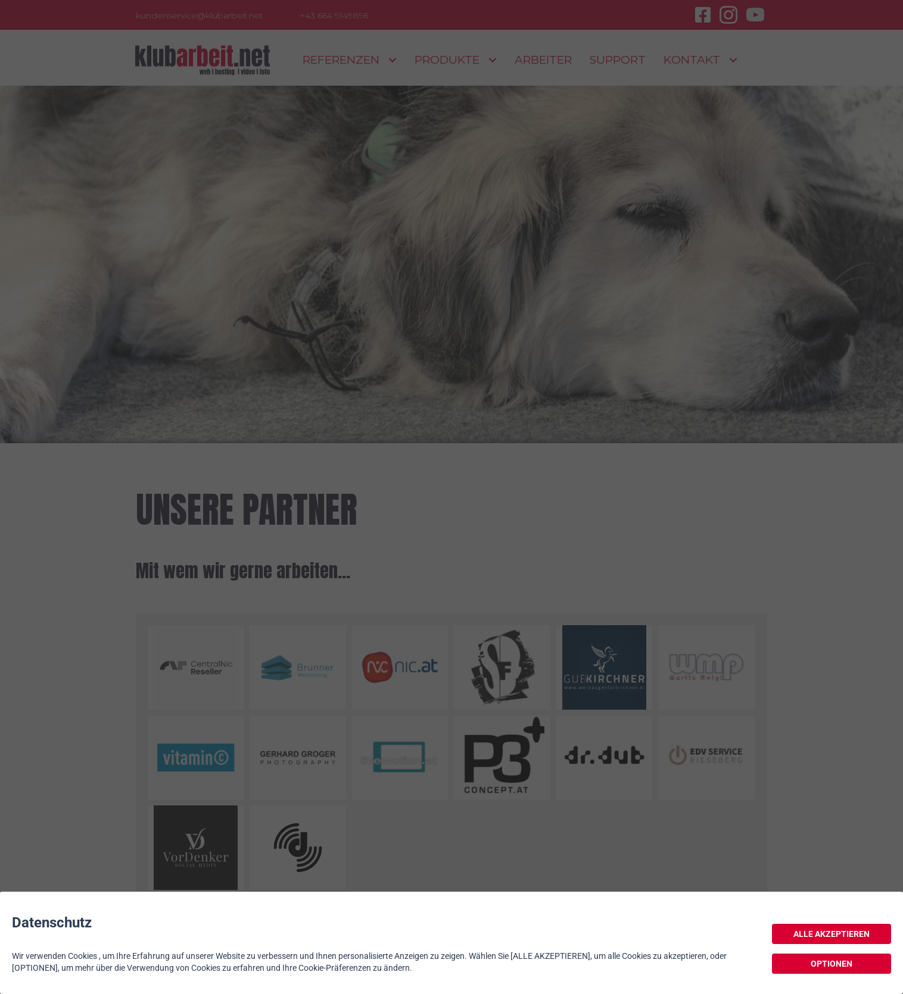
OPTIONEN (831, 963)
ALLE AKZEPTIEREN (831, 934)
